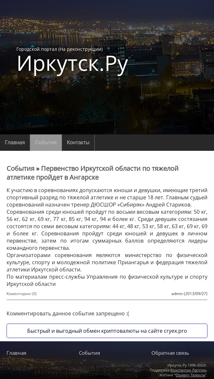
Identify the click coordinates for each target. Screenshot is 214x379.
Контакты (78, 142)
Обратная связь (170, 352)
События (46, 142)
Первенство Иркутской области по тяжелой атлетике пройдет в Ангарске (93, 173)
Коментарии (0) (22, 293)
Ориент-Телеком (190, 374)
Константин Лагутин (188, 370)
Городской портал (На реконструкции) (72, 59)
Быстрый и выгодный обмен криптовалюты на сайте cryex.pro (107, 330)
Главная (15, 142)
